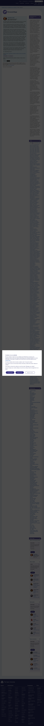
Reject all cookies (19, 372)
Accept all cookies (10, 372)
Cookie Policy (7, 360)
